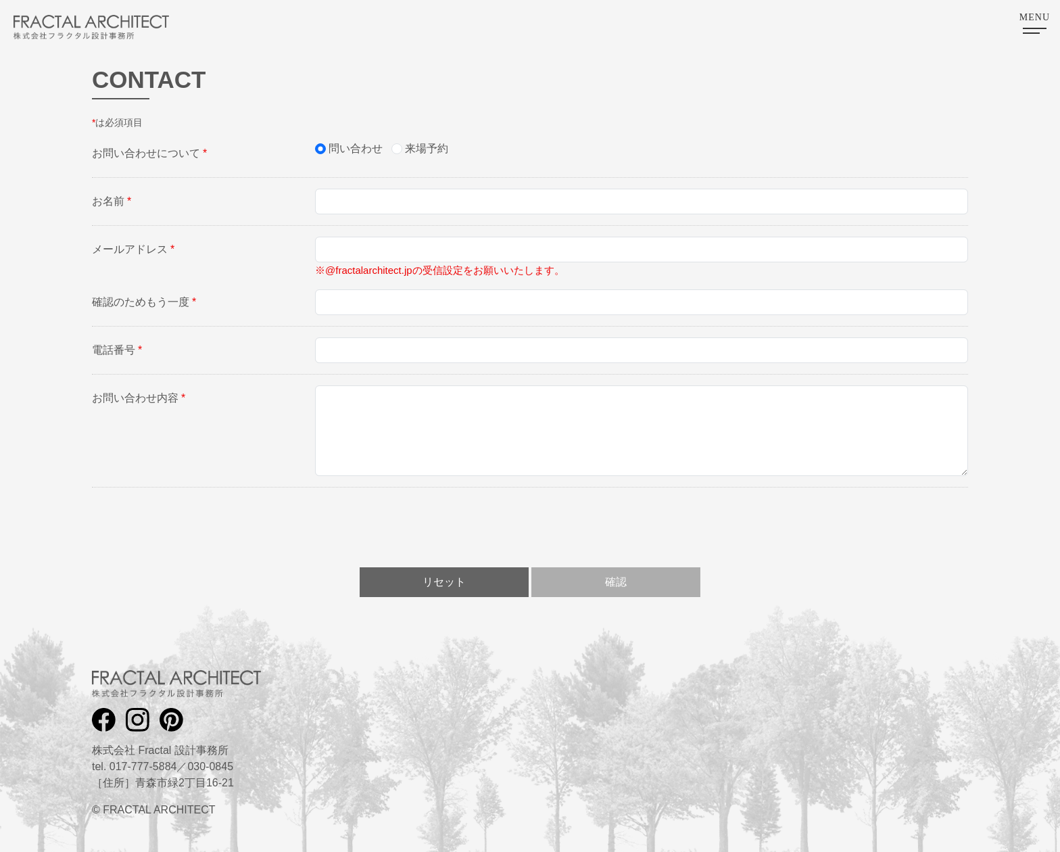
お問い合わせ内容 (138, 398)
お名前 (111, 201)
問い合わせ (356, 148)
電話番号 (117, 350)
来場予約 (426, 148)
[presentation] (530, 524)
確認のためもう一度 (144, 302)
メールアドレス (133, 249)
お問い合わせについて (149, 153)
